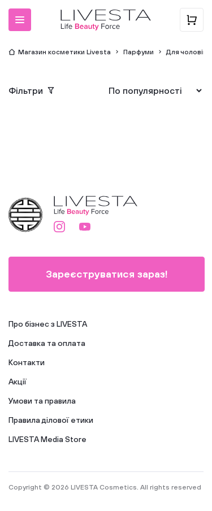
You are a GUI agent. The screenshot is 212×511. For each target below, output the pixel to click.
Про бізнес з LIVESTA (47, 323)
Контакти (26, 362)
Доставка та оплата (46, 343)
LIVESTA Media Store (47, 439)
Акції (17, 381)
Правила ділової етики (50, 420)
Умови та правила (42, 400)
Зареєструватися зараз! (107, 274)
